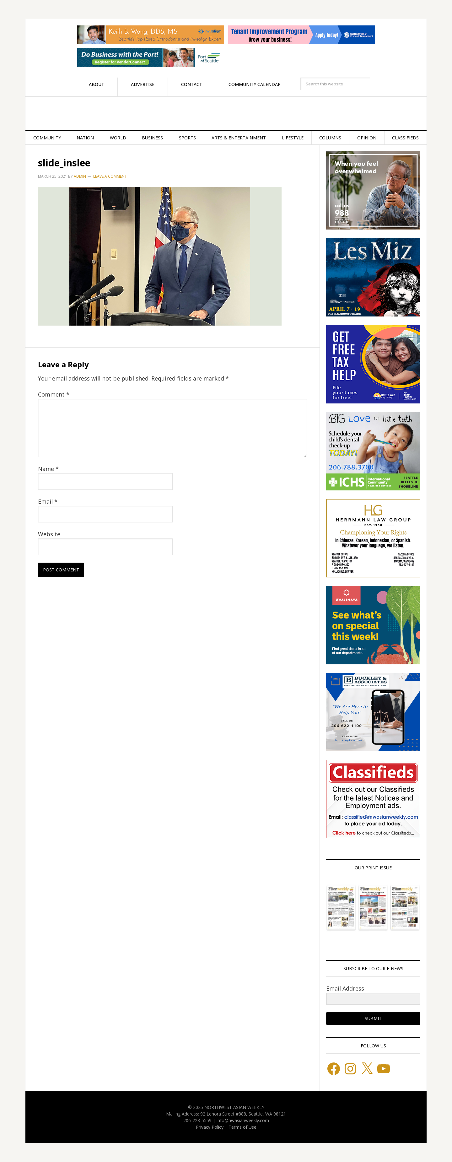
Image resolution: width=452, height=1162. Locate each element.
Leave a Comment (110, 176)
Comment (53, 394)
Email (47, 501)
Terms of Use (242, 1127)
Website (49, 534)
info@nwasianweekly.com (243, 1120)
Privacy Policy (209, 1127)
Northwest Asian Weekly (226, 113)
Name (48, 469)
